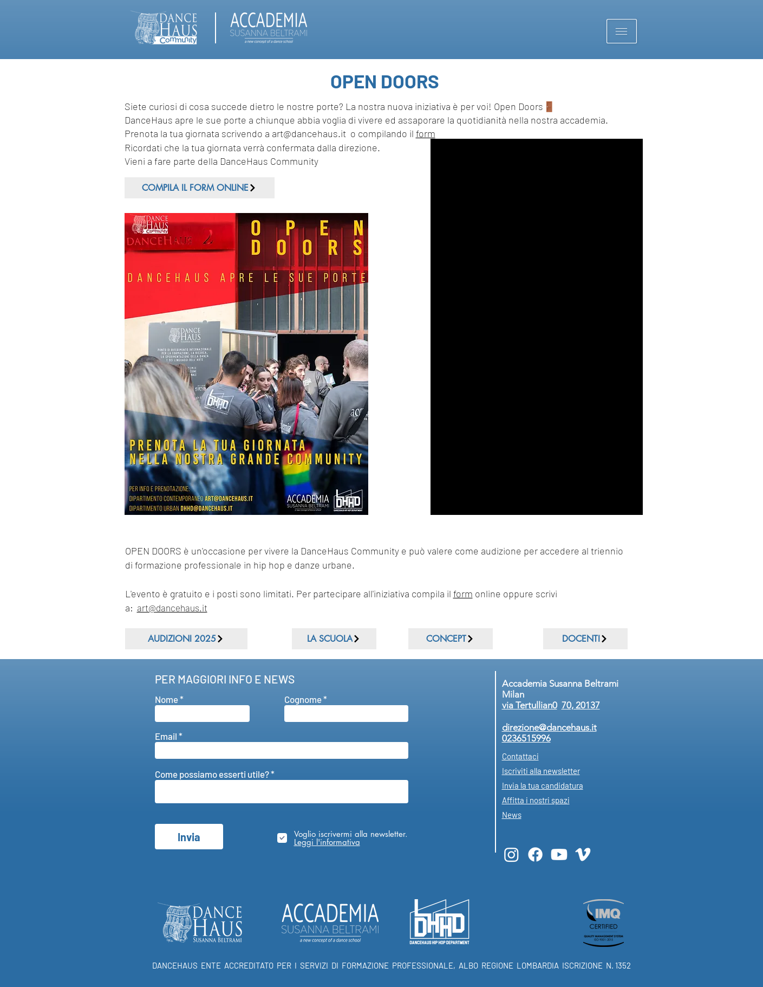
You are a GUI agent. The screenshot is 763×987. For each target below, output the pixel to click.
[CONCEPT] (450, 638)
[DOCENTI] (585, 638)
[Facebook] (535, 854)
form (425, 133)
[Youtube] (559, 854)
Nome (166, 699)
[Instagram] (511, 854)
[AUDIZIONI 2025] (186, 638)
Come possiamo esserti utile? (213, 774)
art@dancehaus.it (172, 607)
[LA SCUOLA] (334, 638)
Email (166, 736)
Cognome (303, 699)
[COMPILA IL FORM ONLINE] (200, 187)
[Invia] (189, 836)
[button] (622, 31)
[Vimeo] (582, 854)
